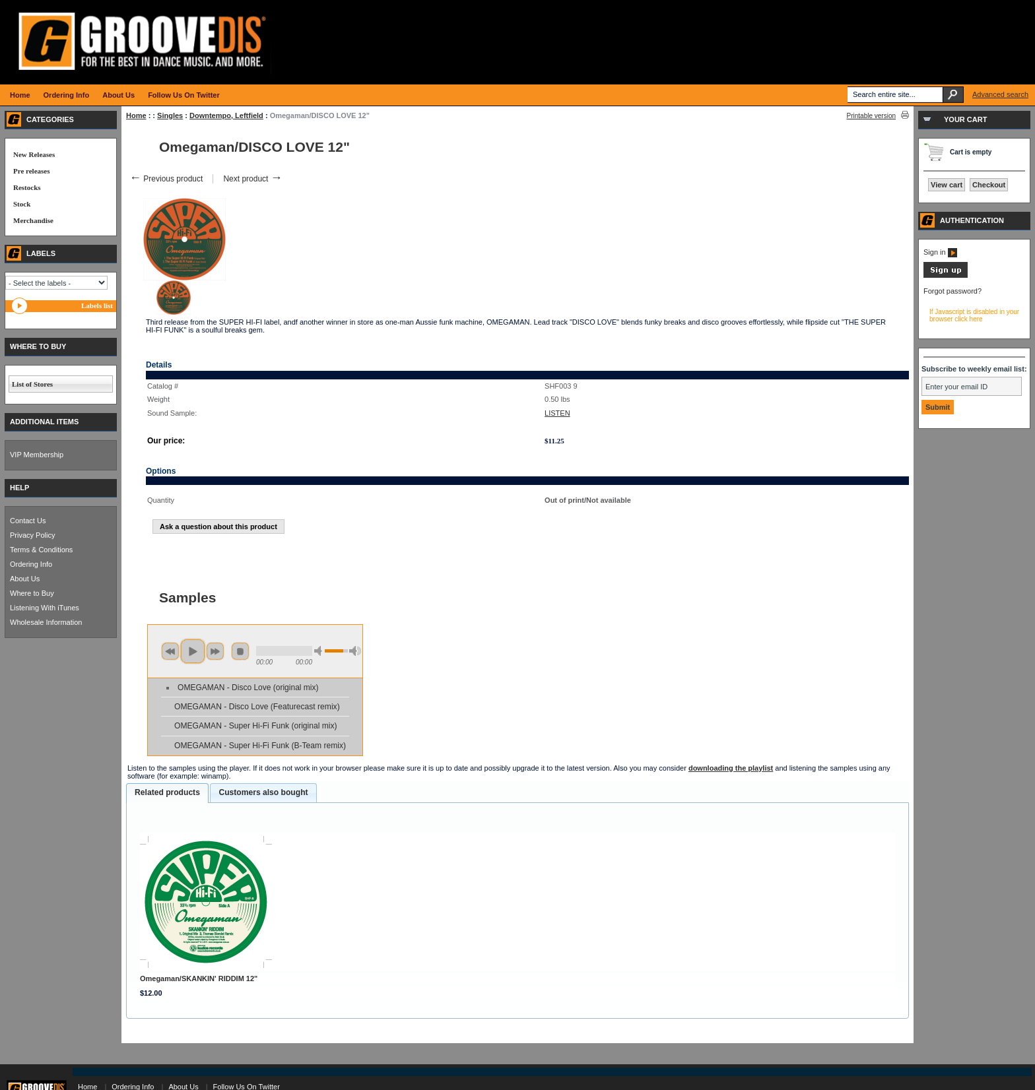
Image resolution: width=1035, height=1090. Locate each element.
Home (136, 115)
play (193, 651)
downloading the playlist (730, 768)
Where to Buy (32, 593)
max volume (355, 651)
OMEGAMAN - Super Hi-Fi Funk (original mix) (255, 725)
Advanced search (1000, 94)
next (215, 651)
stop (240, 651)
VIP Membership (36, 455)
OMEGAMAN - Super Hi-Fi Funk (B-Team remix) (260, 745)
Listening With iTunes (44, 608)
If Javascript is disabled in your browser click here (974, 315)
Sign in (940, 252)
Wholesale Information (46, 622)
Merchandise (33, 220)
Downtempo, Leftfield (226, 115)
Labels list (97, 305)
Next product (252, 178)
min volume (320, 651)
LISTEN (557, 413)
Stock (21, 204)
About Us (25, 579)
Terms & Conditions (41, 550)
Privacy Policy (32, 535)
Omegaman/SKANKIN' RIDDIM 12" (198, 978)
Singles (170, 115)
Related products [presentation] (167, 792)
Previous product (166, 178)
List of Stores (32, 384)
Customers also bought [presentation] (263, 792)
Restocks (27, 187)
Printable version (871, 115)
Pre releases (31, 171)
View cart (946, 185)
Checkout (988, 185)
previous (170, 651)
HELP (19, 488)
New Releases (34, 154)
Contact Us (28, 521)
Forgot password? (952, 291)
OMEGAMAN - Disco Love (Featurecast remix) (257, 706)
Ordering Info (31, 564)
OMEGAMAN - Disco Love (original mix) (248, 687)
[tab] (167, 793)
